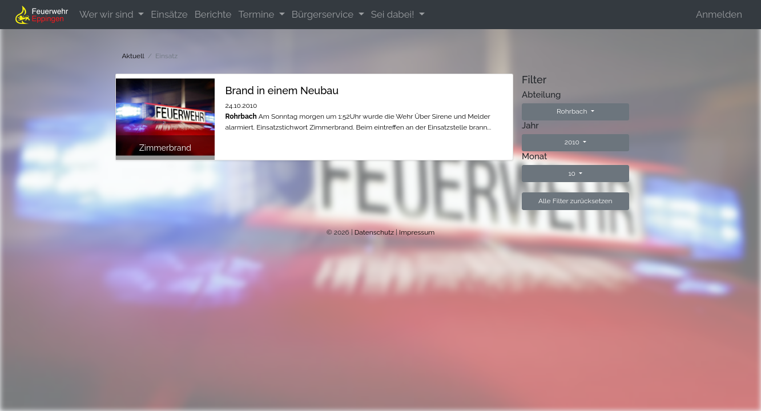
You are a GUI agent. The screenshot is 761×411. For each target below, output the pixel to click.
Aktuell (133, 56)
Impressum (416, 232)
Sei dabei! (394, 14)
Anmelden (719, 14)
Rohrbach (573, 111)
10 (572, 174)
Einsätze (169, 14)
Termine (257, 14)
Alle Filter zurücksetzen (575, 201)
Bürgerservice (324, 14)
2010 (573, 142)
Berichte (213, 14)
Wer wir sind (107, 14)
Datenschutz (374, 232)
